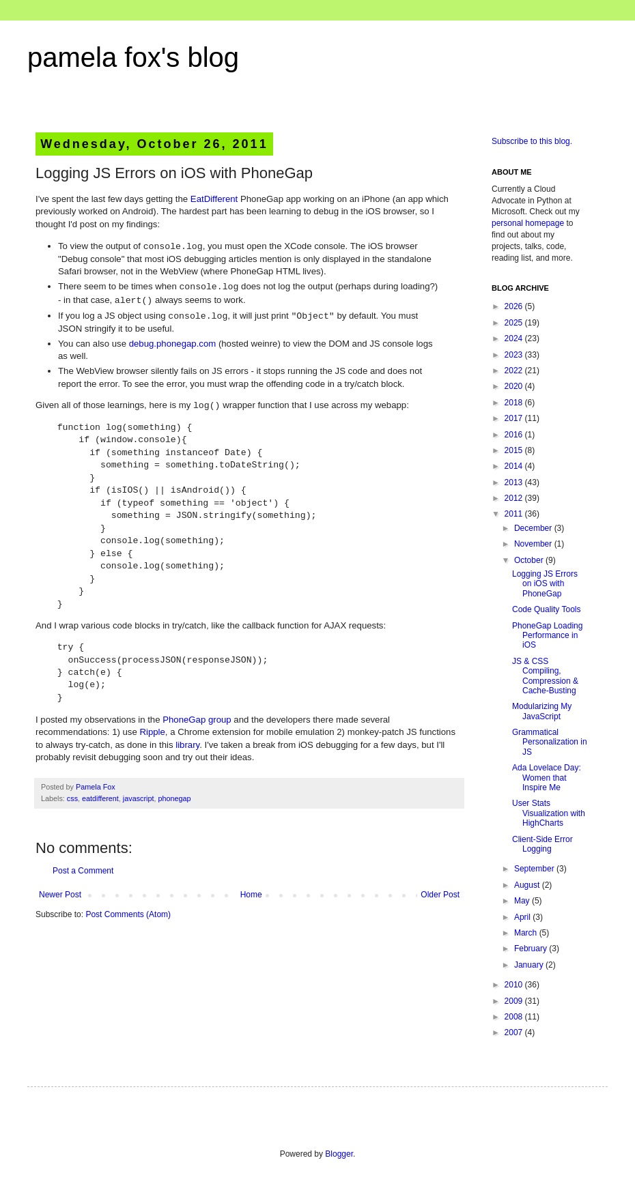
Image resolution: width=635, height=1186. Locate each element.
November (534, 544)
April (523, 917)
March (526, 933)
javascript (138, 798)
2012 (515, 498)
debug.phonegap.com (172, 343)
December (534, 528)
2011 (515, 514)
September (535, 868)
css (72, 798)
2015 (515, 450)
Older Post (440, 894)
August (528, 885)
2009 (515, 1001)
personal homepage (528, 223)
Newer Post (60, 894)
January (530, 965)
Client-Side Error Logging (542, 844)
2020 (515, 386)
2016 (515, 434)
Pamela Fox (95, 787)
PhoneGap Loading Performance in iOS (547, 635)
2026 (515, 306)
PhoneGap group (197, 719)
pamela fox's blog (133, 57)
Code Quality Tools (546, 609)
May (523, 901)
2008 (515, 1017)
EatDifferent (214, 199)
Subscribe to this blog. (532, 141)
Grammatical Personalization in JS (549, 742)
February (531, 948)
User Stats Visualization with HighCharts (548, 813)
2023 (515, 355)
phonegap (174, 798)
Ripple (152, 732)
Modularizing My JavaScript (542, 711)
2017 (515, 418)
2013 (515, 482)
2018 (515, 402)
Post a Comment (83, 871)
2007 (515, 1032)
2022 (515, 370)
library (187, 745)
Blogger (339, 1154)
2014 (515, 466)
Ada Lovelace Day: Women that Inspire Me (546, 777)
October (530, 560)
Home (251, 894)
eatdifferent (100, 798)
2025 (515, 323)
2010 (515, 984)
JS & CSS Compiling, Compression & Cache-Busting (545, 675)
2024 (515, 338)
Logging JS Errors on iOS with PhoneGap (545, 583)
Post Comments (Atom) (128, 914)
